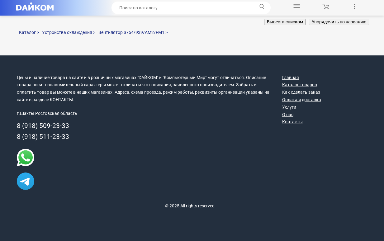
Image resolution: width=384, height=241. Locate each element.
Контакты (292, 121)
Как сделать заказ (301, 92)
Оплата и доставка (301, 99)
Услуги (289, 107)
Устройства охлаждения (68, 32)
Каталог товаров (299, 84)
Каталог (29, 32)
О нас (287, 114)
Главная (290, 77)
